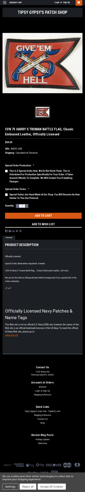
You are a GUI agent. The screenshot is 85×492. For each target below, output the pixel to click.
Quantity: (9, 205)
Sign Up (66, 2)
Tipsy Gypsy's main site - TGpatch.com (42, 411)
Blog (42, 423)
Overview (9, 237)
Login (57, 2)
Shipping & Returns (42, 395)
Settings (10, 486)
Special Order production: (19, 165)
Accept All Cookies (51, 486)
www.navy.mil (11, 335)
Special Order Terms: (17, 189)
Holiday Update (43, 439)
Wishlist (42, 387)
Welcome (42, 443)
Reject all (28, 486)
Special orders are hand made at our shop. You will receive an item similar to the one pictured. (44, 196)
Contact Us (42, 419)
